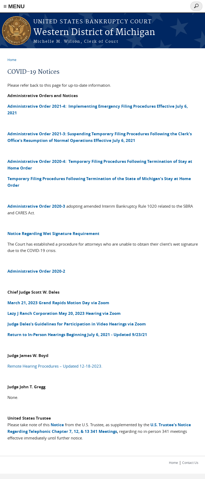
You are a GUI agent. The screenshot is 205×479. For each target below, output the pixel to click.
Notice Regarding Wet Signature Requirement (53, 233)
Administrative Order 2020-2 (36, 271)
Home (11, 60)
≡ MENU (14, 6)
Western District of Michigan (94, 32)
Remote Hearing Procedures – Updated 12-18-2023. (54, 366)
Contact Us (190, 462)
